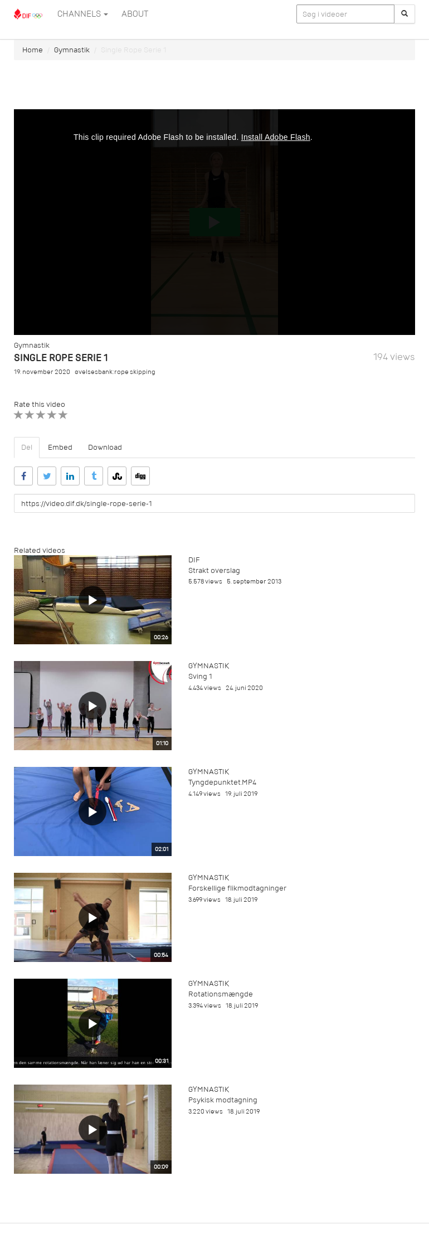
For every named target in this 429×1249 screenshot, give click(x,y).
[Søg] (404, 13)
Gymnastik (72, 50)
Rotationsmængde (220, 994)
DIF (193, 560)
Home (32, 50)
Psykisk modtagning (222, 1100)
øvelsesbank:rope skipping (115, 372)
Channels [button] (82, 14)
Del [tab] (26, 447)
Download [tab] (105, 447)
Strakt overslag (214, 570)
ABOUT (134, 14)
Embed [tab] (60, 447)
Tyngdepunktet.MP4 (222, 782)
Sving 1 (200, 676)
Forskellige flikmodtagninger (237, 888)
